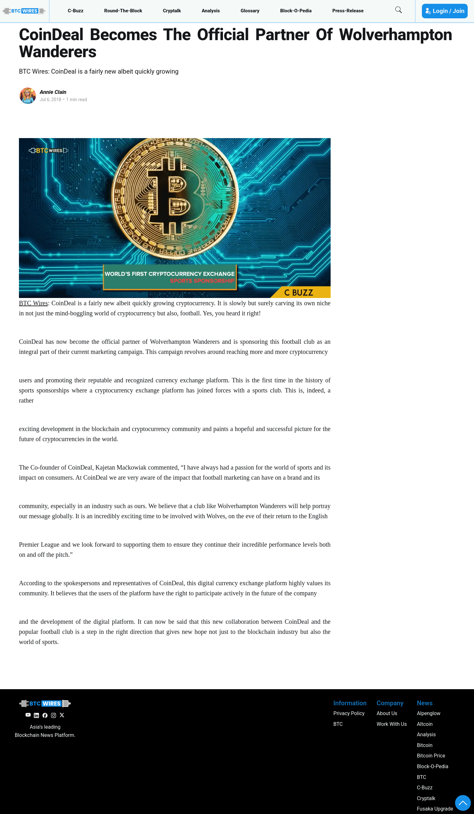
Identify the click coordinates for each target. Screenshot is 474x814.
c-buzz (76, 11)
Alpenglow (429, 713)
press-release (347, 11)
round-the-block (123, 11)
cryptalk (172, 11)
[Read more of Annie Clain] (28, 96)
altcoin (425, 724)
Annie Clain (53, 92)
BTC (421, 777)
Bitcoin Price (431, 756)
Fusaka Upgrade (435, 809)
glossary (250, 11)
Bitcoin (424, 745)
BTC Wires (33, 303)
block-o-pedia (295, 11)
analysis (211, 11)
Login (440, 11)
